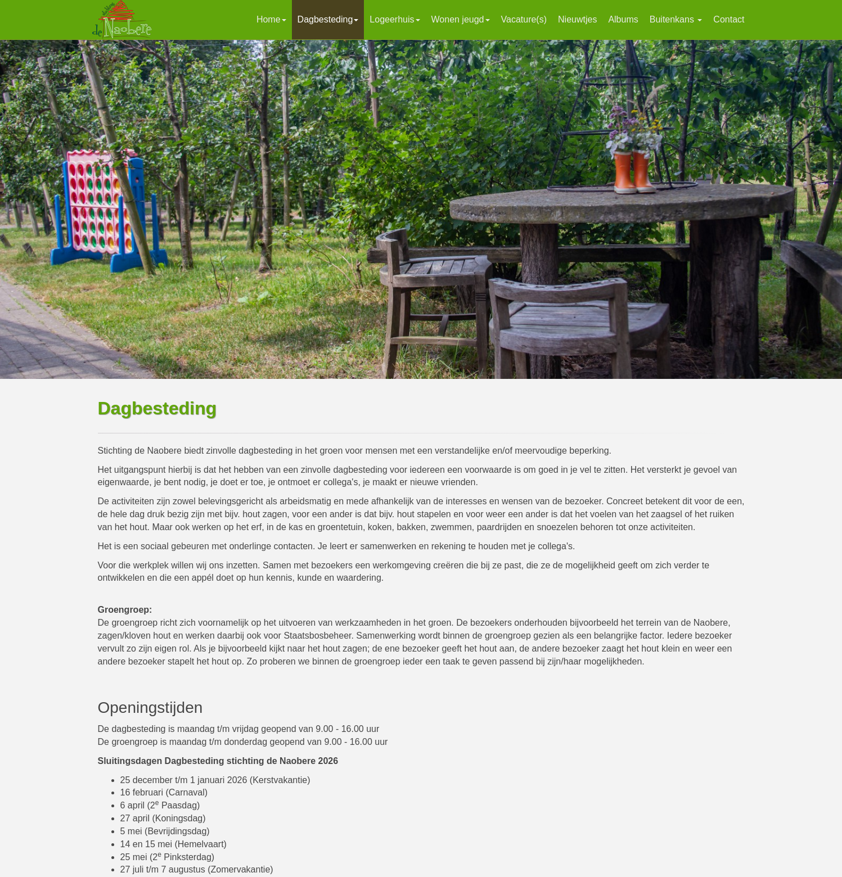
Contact (728, 19)
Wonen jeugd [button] (460, 19)
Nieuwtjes (577, 19)
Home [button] (271, 19)
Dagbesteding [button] (328, 19)
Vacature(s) (524, 19)
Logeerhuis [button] (395, 19)
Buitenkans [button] (676, 19)
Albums (623, 19)
